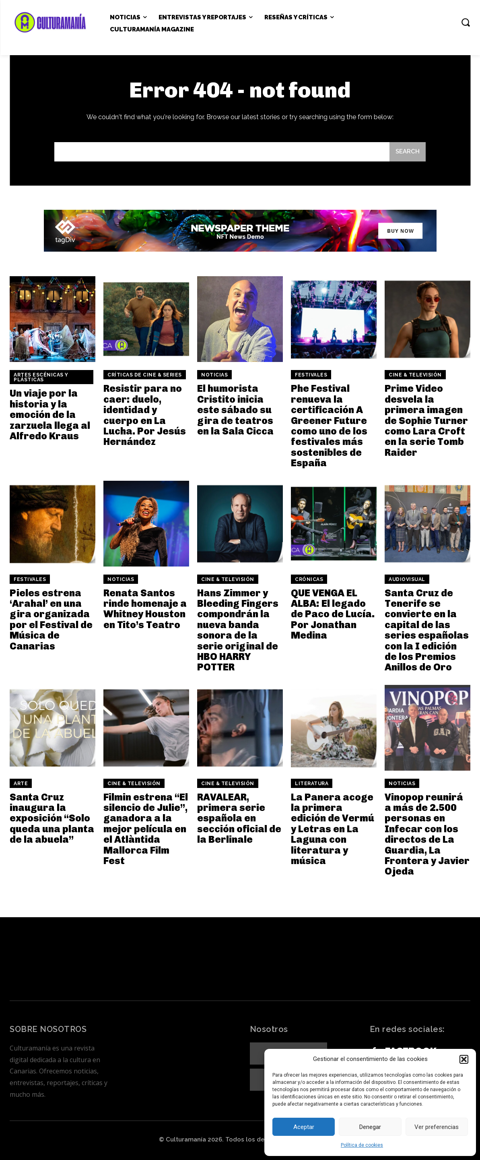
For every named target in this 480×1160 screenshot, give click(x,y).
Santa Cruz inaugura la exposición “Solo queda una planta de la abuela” (52, 818)
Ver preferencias (436, 1127)
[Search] (407, 152)
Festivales (311, 375)
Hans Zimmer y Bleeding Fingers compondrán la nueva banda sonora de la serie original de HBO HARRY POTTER (237, 630)
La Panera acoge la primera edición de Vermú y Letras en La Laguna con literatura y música (332, 828)
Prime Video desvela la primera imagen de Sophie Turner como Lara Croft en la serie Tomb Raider (426, 420)
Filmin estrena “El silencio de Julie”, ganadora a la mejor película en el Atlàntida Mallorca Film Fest (145, 828)
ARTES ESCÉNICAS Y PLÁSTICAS (41, 377)
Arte (21, 783)
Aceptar (303, 1127)
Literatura (311, 783)
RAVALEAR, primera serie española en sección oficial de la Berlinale (239, 818)
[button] (464, 1059)
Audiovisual (407, 579)
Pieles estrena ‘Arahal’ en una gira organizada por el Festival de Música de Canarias (51, 619)
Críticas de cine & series (144, 375)
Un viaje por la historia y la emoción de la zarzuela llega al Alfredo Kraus (50, 414)
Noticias (214, 375)
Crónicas (309, 579)
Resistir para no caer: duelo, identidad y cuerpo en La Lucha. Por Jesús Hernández (144, 415)
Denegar (370, 1127)
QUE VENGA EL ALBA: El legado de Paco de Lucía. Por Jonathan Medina (333, 614)
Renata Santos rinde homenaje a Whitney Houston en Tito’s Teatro (145, 609)
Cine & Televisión (415, 375)
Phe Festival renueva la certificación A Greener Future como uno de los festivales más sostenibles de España (329, 426)
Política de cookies (362, 1145)
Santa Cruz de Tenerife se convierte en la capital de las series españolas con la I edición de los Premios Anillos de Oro (427, 630)
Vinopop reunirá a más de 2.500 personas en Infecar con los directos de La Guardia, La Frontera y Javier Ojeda (427, 834)
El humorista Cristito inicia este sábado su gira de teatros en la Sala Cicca (235, 410)
